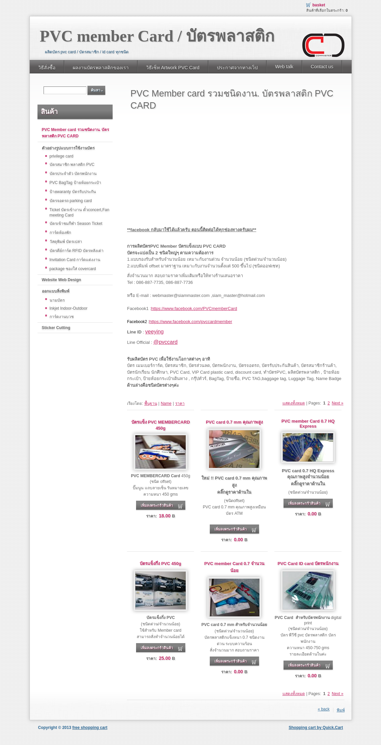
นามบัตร (57, 300)
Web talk (284, 66)
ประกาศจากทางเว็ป (237, 67)
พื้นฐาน (150, 403)
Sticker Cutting (56, 327)
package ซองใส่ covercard (73, 268)
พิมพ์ (341, 710)
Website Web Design (61, 279)
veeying (154, 331)
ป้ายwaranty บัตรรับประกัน (73, 191)
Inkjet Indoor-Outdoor (68, 308)
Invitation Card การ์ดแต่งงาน (75, 259)
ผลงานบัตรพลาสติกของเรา (101, 67)
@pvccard (165, 342)
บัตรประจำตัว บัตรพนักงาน (73, 173)
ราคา (180, 403)
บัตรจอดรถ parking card (71, 200)
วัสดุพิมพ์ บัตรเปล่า (66, 241)
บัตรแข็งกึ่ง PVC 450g (160, 563)
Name (166, 403)
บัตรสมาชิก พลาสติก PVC (72, 164)
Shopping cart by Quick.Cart (316, 727)
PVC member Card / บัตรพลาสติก (157, 36)
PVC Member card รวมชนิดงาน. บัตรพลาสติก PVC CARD (75, 132)
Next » (337, 403)
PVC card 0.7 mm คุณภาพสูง (234, 422)
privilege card (61, 156)
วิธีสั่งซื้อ (46, 67)
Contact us (322, 66)
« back (323, 709)
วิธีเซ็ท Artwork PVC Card (173, 67)
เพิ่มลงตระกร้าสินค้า (157, 505)
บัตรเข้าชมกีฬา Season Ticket (76, 223)
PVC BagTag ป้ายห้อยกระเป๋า (75, 182)
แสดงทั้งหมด (293, 403)
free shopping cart (90, 727)
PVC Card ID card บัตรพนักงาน (307, 563)
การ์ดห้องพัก (60, 232)
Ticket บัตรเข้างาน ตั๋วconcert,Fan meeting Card (80, 212)
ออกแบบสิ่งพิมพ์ (55, 291)
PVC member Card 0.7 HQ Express (308, 424)
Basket (318, 5)
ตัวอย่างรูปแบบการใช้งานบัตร (68, 148)
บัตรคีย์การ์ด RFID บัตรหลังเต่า (77, 250)
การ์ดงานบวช (62, 316)
